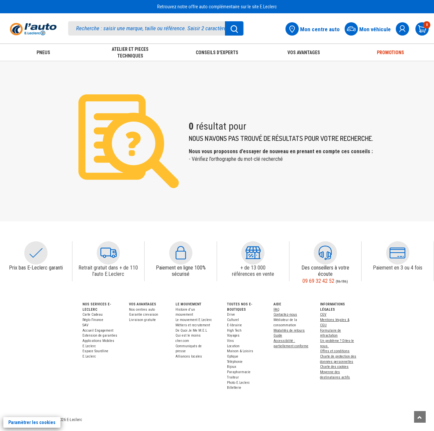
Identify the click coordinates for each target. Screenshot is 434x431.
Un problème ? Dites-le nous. (337, 343)
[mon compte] (405, 28)
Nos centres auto (142, 309)
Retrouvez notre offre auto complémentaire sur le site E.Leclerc (217, 6)
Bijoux (231, 367)
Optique (232, 356)
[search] (156, 28)
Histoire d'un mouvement (185, 312)
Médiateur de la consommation (285, 322)
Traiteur (233, 377)
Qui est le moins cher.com (188, 338)
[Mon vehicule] (370, 28)
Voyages (233, 335)
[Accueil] (33, 29)
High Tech (234, 330)
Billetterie (234, 387)
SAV (85, 325)
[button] (36, 253)
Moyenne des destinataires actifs (335, 374)
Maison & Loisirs (240, 351)
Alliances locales (188, 356)
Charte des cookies (334, 367)
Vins (230, 341)
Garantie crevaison (143, 314)
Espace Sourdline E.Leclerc (95, 354)
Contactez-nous (285, 314)
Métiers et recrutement (192, 325)
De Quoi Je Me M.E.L (191, 330)
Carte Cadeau (92, 314)
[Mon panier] (424, 28)
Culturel (233, 320)
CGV (323, 314)
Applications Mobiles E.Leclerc (98, 343)
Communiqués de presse (188, 349)
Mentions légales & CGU (334, 322)
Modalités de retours (289, 330)
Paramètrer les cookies (31, 422)
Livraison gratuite (142, 320)
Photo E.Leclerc (238, 382)
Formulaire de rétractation (330, 333)
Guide (277, 335)
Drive (231, 314)
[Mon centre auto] (314, 28)
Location (233, 346)
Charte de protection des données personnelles (338, 359)
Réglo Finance (92, 320)
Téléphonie (235, 362)
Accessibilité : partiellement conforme (290, 343)
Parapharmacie (239, 372)
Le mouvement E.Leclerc (193, 320)
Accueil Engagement (97, 330)
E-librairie (234, 325)
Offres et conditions (335, 351)
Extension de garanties (99, 335)
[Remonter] (420, 417)
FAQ (276, 309)
